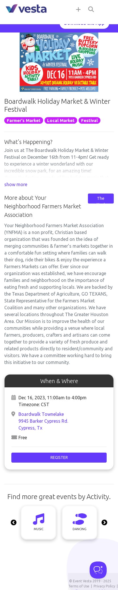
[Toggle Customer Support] (98, 570)
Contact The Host (101, 198)
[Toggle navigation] (106, 9)
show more (15, 184)
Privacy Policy (104, 586)
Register (59, 457)
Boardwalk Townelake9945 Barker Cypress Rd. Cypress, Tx (43, 421)
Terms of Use (78, 586)
